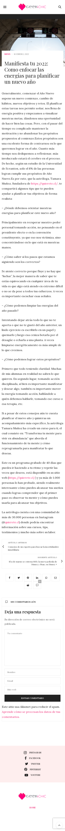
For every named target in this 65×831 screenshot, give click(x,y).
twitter (32, 764)
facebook (33, 758)
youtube (32, 775)
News (7, 54)
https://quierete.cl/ (44, 183)
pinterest (32, 769)
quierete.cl (12, 522)
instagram (32, 752)
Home (32, 807)
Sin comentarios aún (20, 602)
